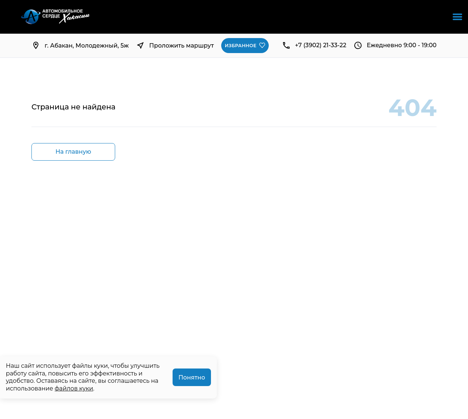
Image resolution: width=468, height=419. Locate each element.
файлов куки (74, 388)
